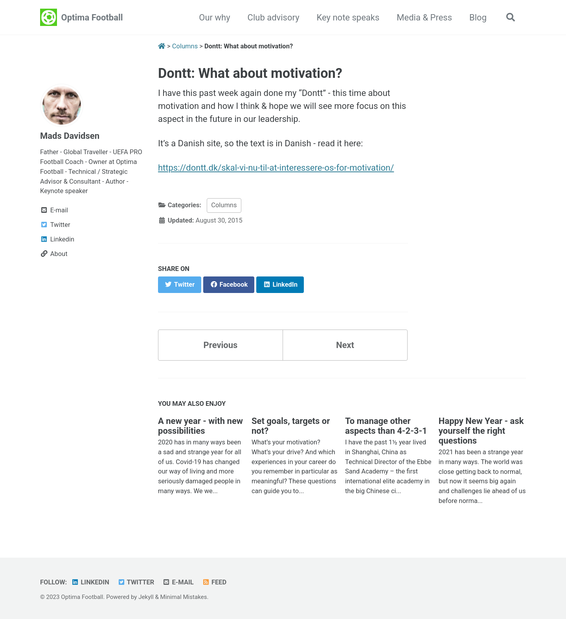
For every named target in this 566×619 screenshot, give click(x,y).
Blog (478, 17)
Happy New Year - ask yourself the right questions (481, 431)
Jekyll (146, 597)
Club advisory (274, 17)
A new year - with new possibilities (200, 426)
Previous (221, 345)
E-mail (178, 582)
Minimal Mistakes (183, 597)
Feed (214, 582)
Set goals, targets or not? (291, 426)
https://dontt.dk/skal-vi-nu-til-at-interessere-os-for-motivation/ (276, 168)
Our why (214, 17)
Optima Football (92, 17)
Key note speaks (348, 17)
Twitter (135, 582)
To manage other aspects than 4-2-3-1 (386, 426)
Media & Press (424, 17)
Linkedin (90, 582)
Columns (224, 205)
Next (345, 345)
